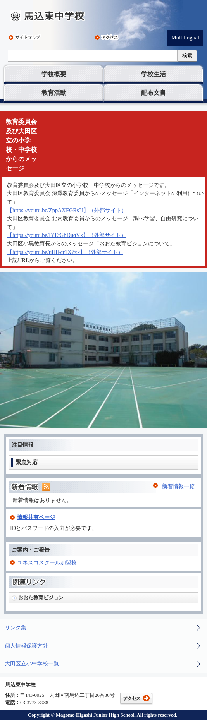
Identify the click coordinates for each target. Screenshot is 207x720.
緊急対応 (27, 462)
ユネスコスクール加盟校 (47, 562)
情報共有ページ (36, 517)
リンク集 (15, 627)
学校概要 (53, 74)
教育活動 (53, 92)
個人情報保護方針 (26, 646)
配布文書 (153, 92)
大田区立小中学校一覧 (32, 663)
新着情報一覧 (178, 486)
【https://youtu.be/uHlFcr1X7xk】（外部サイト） (65, 252)
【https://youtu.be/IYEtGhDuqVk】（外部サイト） (66, 235)
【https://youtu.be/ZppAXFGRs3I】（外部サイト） (67, 210)
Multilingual (185, 37)
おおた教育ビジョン (41, 597)
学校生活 (153, 74)
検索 (187, 55)
